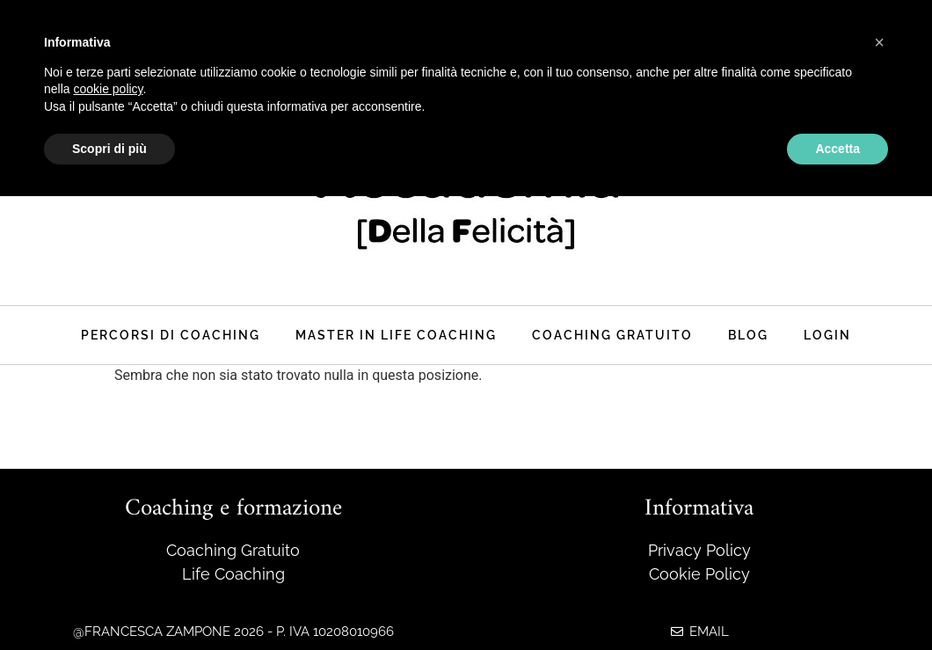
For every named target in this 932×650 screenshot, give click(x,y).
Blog (748, 334)
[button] (879, 42)
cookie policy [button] (107, 89)
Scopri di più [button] (109, 149)
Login (827, 334)
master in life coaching (396, 334)
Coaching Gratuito (612, 334)
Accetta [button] (837, 149)
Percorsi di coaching (170, 334)
